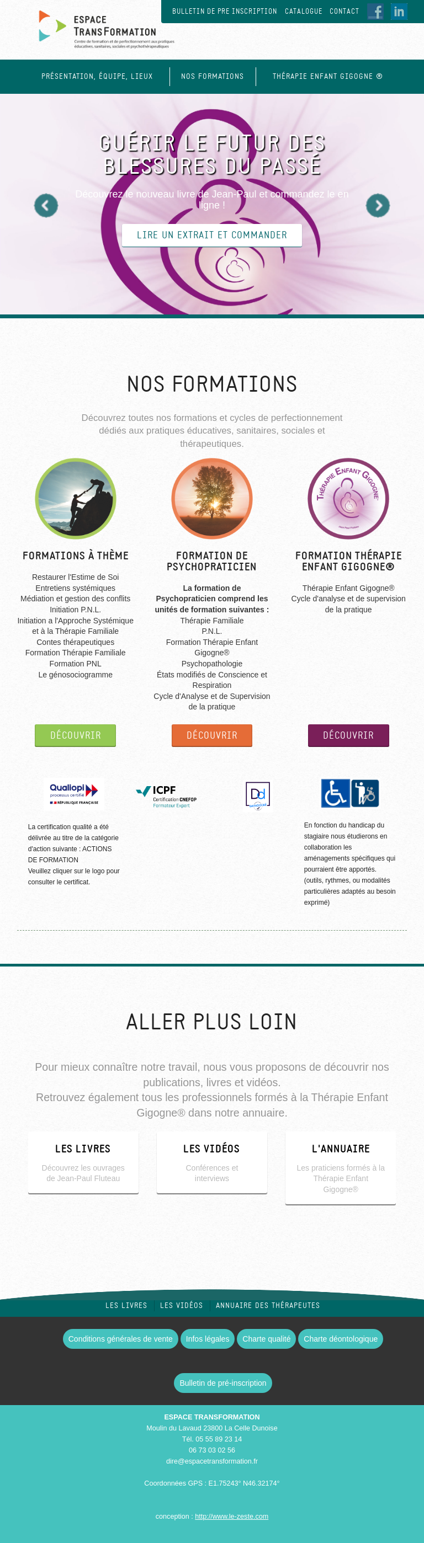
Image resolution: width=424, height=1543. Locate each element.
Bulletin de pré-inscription (222, 1383)
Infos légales (208, 1338)
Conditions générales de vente (120, 1338)
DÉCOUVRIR (75, 735)
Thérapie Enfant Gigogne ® (328, 77)
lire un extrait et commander (212, 235)
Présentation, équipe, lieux (97, 77)
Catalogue (303, 11)
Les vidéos (181, 1306)
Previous (46, 205)
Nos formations (212, 77)
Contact (344, 11)
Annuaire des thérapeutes (268, 1306)
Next (377, 205)
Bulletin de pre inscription (224, 11)
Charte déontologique (341, 1338)
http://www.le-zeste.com (231, 1516)
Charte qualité (266, 1338)
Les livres (126, 1306)
